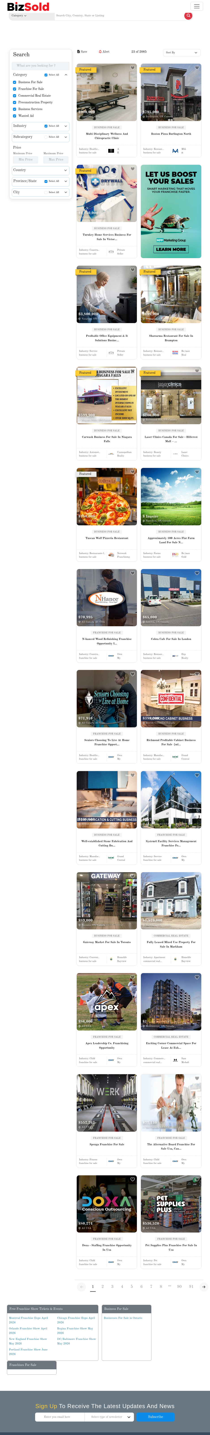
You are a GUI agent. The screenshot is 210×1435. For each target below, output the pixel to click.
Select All (54, 75)
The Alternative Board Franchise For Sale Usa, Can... (171, 1146)
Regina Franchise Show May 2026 (75, 1331)
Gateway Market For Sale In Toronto (107, 942)
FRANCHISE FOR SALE (107, 633)
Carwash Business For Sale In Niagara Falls (107, 439)
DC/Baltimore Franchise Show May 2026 (76, 1341)
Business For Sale (30, 82)
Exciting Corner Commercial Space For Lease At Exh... (171, 1045)
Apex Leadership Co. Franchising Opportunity (107, 1045)
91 (191, 1287)
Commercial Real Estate (34, 95)
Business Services (30, 109)
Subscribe (155, 1417)
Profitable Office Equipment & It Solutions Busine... (107, 338)
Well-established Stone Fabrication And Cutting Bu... (106, 843)
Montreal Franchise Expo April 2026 (28, 1320)
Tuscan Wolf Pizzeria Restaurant (106, 538)
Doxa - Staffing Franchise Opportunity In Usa (107, 1247)
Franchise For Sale (31, 89)
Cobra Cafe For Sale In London (171, 639)
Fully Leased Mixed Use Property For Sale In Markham (171, 944)
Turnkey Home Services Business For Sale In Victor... (107, 237)
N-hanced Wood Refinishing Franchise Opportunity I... (107, 641)
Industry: (89, 149)
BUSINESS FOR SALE (107, 127)
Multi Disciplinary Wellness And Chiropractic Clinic (107, 136)
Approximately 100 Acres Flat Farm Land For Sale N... (171, 540)
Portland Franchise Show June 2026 (28, 1352)
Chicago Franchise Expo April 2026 (76, 1320)
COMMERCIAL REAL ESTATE (171, 936)
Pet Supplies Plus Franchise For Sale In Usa (171, 1247)
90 (179, 1287)
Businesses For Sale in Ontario (123, 1318)
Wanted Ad (26, 115)
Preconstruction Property (35, 102)
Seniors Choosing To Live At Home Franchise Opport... (106, 742)
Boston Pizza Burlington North (171, 134)
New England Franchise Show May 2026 (28, 1341)
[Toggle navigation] (197, 6)
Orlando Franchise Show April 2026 (28, 1331)
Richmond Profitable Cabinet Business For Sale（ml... (171, 742)
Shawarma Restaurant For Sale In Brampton (171, 338)
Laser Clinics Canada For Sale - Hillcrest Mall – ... (171, 439)
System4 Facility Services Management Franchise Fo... (171, 843)
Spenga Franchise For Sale (106, 1144)
